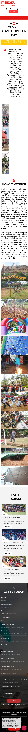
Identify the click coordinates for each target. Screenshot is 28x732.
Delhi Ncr (18, 718)
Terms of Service (16, 705)
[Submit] (14, 701)
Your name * (4, 597)
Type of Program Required (7, 658)
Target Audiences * (5, 638)
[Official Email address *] (14, 607)
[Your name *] (14, 600)
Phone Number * (5, 610)
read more (7, 526)
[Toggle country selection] (4, 614)
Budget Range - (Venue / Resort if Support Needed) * (14, 679)
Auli (4, 726)
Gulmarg (18, 726)
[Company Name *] (14, 620)
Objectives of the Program (7, 666)
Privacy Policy (8, 705)
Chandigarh (5, 729)
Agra (4, 723)
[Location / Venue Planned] (14, 627)
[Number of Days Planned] (14, 654)
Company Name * (5, 617)
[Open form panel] (14, 729)
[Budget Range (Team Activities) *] (14, 676)
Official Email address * (6, 604)
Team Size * (4, 631)
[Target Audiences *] (14, 641)
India (4, 721)
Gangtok (18, 723)
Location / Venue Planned (7, 624)
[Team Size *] (14, 634)
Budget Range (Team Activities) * (9, 673)
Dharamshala (19, 721)
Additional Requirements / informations (10, 686)
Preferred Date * (5, 644)
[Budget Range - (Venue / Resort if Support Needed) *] (14, 683)
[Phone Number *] (16, 614)
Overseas (5, 718)
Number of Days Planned (7, 651)
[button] (13, 12)
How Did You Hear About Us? (8, 693)
